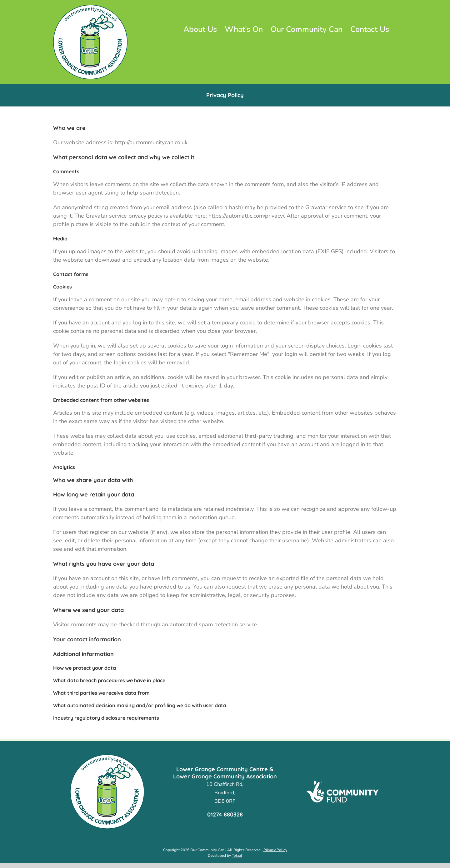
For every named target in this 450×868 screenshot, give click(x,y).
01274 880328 (225, 814)
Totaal (237, 855)
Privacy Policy (275, 849)
